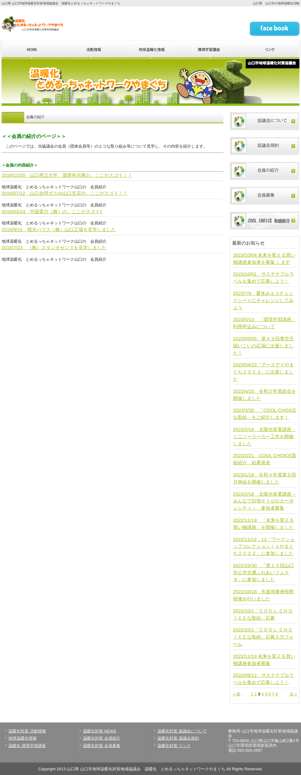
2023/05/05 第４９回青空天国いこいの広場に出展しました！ (263, 345)
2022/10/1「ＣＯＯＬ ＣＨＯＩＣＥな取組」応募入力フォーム (263, 637)
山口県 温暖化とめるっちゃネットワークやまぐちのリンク (269, 49)
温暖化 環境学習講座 (27, 745)
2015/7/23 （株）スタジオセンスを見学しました (54, 247)
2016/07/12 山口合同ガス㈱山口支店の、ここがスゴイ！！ (65, 193)
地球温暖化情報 (22, 738)
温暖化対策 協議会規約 (178, 738)
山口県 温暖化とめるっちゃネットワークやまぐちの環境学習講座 (210, 49)
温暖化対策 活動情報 (27, 731)
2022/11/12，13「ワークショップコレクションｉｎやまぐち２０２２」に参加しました (263, 546)
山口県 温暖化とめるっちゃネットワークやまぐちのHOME (31, 49)
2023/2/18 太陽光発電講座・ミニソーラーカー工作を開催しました (264, 436)
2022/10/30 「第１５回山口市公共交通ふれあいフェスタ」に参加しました (263, 572)
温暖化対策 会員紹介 (101, 738)
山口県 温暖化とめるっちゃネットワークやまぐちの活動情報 (91, 49)
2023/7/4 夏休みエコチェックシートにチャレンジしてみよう (263, 300)
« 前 (236, 694)
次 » (293, 694)
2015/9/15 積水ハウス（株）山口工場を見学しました (59, 229)
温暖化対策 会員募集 (101, 745)
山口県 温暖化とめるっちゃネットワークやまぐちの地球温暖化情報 (150, 49)
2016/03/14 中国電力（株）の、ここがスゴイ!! (52, 211)
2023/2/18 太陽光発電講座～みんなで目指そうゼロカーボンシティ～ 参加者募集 (264, 501)
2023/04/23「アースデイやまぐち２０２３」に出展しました (263, 372)
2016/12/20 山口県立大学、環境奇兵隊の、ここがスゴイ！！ (67, 175)
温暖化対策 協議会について (182, 731)
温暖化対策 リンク (174, 745)
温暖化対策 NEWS (99, 731)
